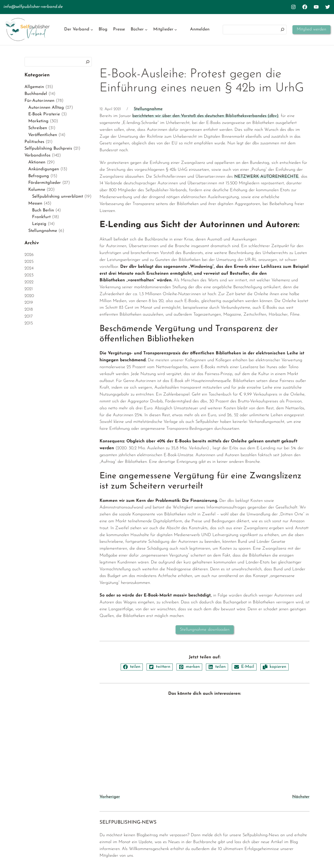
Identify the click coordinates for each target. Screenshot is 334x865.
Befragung (38, 176)
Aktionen (36, 162)
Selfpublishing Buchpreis (48, 148)
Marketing (38, 121)
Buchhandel (35, 94)
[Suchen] (282, 29)
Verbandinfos (37, 155)
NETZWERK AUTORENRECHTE (266, 176)
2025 (28, 261)
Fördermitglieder (44, 183)
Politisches (34, 142)
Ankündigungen (43, 169)
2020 (29, 296)
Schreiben (37, 128)
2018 (28, 309)
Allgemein (34, 87)
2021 (28, 289)
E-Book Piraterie (44, 114)
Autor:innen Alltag (46, 107)
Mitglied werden (311, 29)
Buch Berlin (43, 210)
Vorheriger (110, 797)
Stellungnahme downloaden (204, 629)
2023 (28, 275)
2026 (29, 255)
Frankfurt (41, 217)
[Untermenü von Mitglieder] (175, 29)
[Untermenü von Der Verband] (92, 29)
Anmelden (200, 29)
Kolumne (36, 189)
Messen (35, 203)
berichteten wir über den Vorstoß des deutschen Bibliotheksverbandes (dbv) (205, 116)
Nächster (301, 797)
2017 (28, 316)
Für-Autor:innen (39, 100)
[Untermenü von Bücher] (146, 29)
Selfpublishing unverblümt (57, 196)
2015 (28, 323)
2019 (28, 302)
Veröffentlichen (42, 135)
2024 (28, 268)
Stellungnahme (42, 231)
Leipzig (39, 224)
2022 (28, 282)
